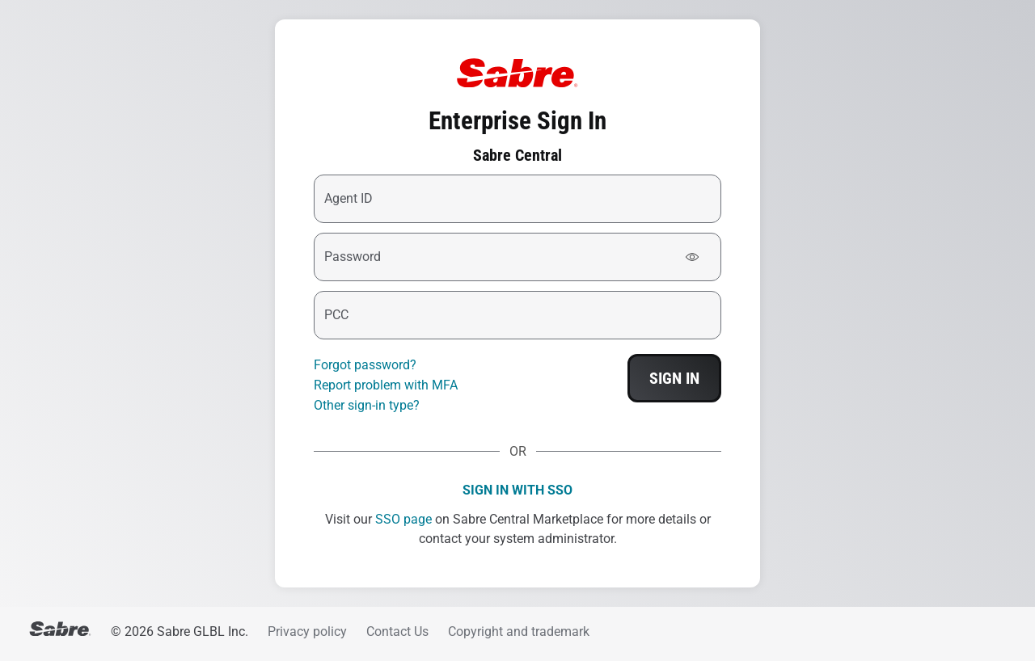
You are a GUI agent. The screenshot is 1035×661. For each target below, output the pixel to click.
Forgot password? (365, 365)
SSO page (403, 519)
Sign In (674, 378)
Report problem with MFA (386, 385)
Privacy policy (307, 631)
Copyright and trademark (518, 631)
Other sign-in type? (367, 405)
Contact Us (397, 631)
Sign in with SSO (517, 490)
